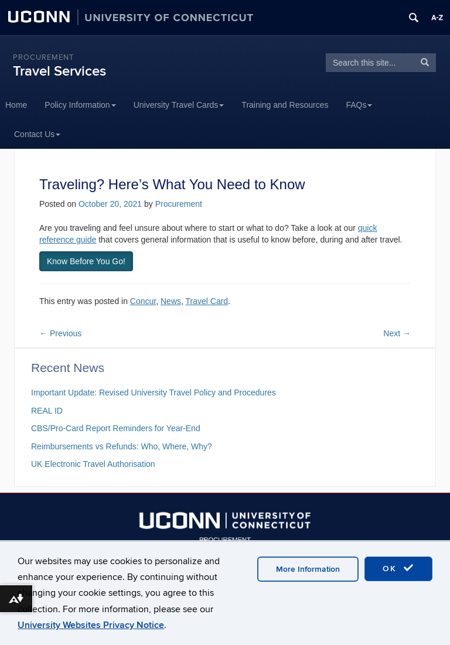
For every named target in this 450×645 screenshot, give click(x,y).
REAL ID (47, 410)
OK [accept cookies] (398, 568)
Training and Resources (284, 105)
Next (397, 333)
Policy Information (80, 105)
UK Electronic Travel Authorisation (93, 464)
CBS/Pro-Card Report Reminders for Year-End (115, 428)
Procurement (43, 57)
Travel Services (59, 71)
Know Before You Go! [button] (86, 261)
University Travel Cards (179, 105)
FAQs (359, 105)
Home (16, 105)
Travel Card (207, 301)
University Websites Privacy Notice (91, 625)
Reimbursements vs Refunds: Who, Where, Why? (121, 446)
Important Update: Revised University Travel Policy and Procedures (153, 392)
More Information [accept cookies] (308, 569)
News (171, 301)
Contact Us (37, 134)
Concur (143, 301)
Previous (60, 333)
